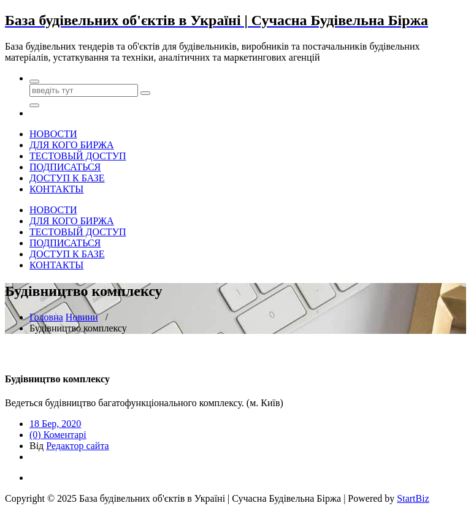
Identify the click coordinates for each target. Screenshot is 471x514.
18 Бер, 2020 (55, 423)
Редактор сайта (77, 445)
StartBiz (413, 498)
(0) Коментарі (57, 434)
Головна (46, 317)
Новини (82, 317)
